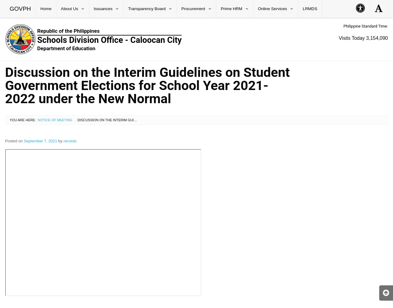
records (70, 141)
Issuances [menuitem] (103, 8)
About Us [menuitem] (69, 8)
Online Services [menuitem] (272, 8)
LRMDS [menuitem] (310, 8)
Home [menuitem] (45, 8)
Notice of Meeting (55, 120)
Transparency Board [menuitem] (147, 8)
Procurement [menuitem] (193, 8)
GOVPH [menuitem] (20, 9)
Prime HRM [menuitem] (231, 8)
